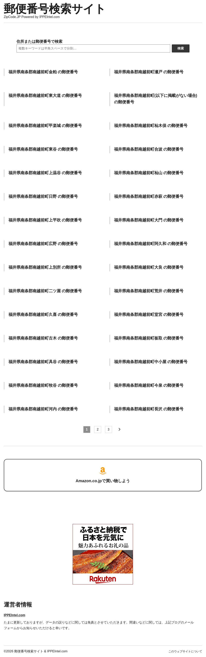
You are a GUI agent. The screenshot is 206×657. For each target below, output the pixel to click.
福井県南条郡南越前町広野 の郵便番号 (43, 243)
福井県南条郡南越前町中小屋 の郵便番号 (150, 361)
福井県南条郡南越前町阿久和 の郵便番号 (150, 243)
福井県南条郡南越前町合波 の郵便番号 (148, 149)
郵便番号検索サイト (55, 8)
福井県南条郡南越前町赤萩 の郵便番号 (148, 196)
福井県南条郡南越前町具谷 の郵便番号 (43, 361)
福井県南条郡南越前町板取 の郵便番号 (148, 338)
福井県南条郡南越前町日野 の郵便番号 (43, 196)
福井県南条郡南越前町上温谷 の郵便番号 (45, 173)
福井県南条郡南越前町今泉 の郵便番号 (148, 385)
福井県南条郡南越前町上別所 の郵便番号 (45, 267)
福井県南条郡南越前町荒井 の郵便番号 (148, 291)
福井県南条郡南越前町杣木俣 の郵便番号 (150, 125)
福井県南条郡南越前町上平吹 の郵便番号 (45, 220)
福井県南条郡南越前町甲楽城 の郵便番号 (45, 125)
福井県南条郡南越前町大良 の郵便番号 (148, 267)
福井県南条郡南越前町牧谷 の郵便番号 (43, 385)
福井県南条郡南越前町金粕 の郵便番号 (43, 72)
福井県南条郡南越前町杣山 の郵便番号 (148, 173)
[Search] (93, 48)
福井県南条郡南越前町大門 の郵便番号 (148, 220)
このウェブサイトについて (185, 651)
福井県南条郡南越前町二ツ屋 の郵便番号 (45, 291)
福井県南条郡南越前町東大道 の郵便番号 (45, 95)
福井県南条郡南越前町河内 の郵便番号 (43, 409)
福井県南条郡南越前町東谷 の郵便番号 (43, 149)
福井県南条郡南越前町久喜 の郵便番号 (43, 314)
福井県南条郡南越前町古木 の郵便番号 (43, 338)
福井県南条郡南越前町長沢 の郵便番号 (148, 409)
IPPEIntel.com (14, 615)
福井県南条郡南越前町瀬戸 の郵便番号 (148, 72)
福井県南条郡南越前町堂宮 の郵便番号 (148, 314)
